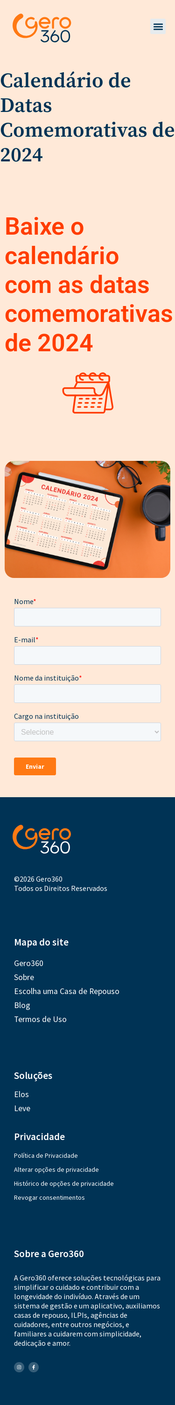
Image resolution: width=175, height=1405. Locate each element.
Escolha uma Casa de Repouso (66, 991)
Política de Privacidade (46, 1155)
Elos (21, 1094)
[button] (158, 26)
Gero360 (28, 963)
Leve (22, 1108)
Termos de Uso (40, 1019)
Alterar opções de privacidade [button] (56, 1169)
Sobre (24, 977)
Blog (22, 1005)
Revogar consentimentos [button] (49, 1197)
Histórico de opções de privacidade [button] (64, 1183)
